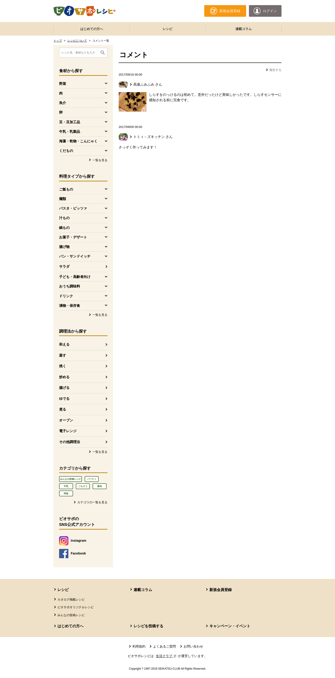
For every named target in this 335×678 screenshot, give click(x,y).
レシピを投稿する (148, 626)
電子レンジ (68, 431)
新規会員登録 (220, 590)
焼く (62, 366)
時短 (66, 493)
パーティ (91, 479)
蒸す (62, 355)
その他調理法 (69, 442)
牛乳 (66, 486)
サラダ (64, 266)
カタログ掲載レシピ (71, 599)
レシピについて (77, 40)
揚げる (64, 388)
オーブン (66, 420)
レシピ (167, 29)
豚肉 (99, 486)
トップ (58, 40)
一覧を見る (99, 160)
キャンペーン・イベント (229, 626)
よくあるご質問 (164, 646)
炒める (64, 377)
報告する (275, 70)
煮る (62, 409)
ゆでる (64, 399)
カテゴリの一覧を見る (92, 502)
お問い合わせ (193, 646)
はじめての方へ (91, 29)
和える (64, 344)
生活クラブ (166, 656)
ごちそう (82, 486)
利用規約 (138, 646)
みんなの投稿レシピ (70, 479)
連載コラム (243, 29)
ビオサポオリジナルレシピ (75, 607)
